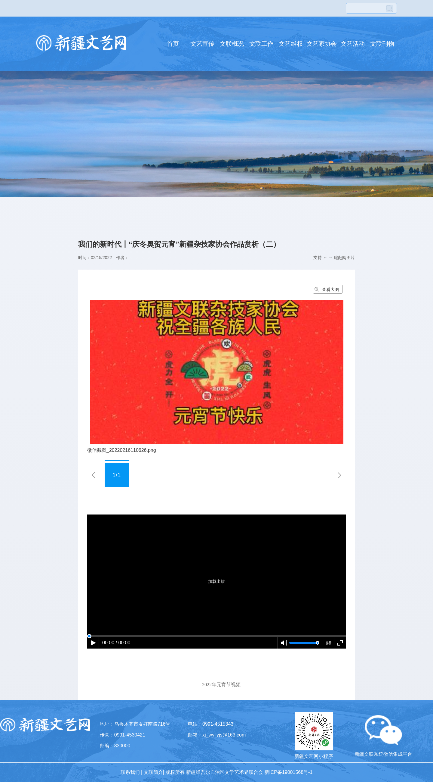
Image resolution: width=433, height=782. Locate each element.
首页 (173, 43)
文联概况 (232, 43)
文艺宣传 (202, 43)
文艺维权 (291, 43)
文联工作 (261, 43)
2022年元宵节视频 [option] (221, 684)
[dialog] (216, 667)
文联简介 (153, 772)
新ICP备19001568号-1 (288, 772)
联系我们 (130, 772)
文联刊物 (382, 43)
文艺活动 (353, 43)
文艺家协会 (322, 43)
